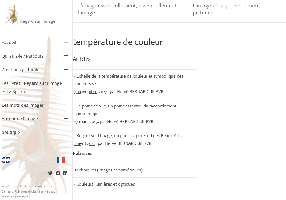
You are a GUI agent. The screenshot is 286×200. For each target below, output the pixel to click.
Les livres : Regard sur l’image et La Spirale (32, 87)
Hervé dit (140, 92)
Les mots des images (23, 105)
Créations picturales (22, 70)
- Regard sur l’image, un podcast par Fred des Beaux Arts (128, 136)
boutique (11, 132)
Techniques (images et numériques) (108, 170)
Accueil (9, 43)
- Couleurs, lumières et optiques (104, 184)
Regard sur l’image (30, 13)
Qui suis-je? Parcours (23, 56)
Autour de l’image (20, 119)
